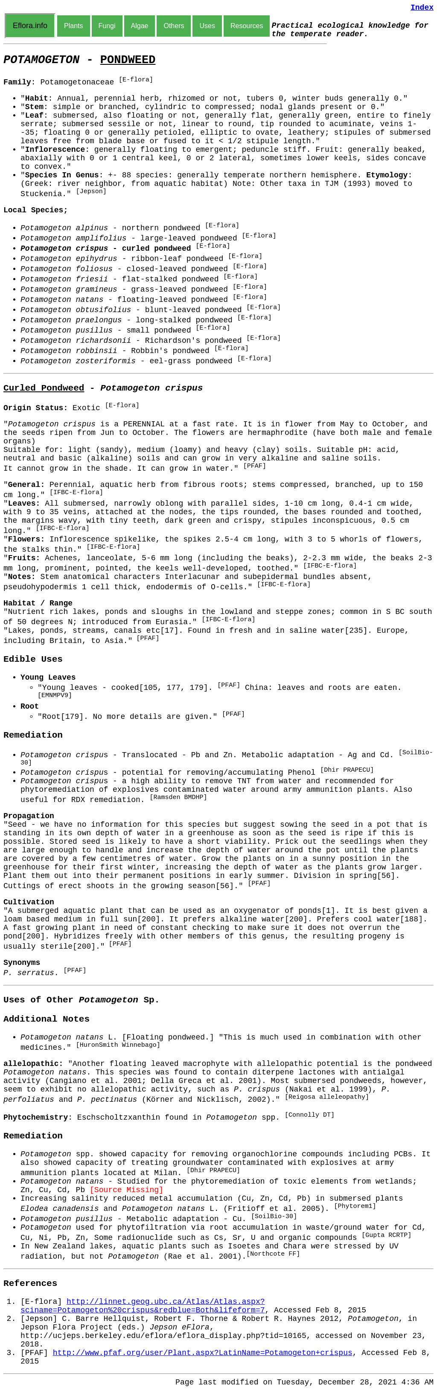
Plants (73, 25)
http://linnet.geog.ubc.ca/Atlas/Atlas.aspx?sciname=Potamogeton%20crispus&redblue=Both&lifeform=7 (142, 1306)
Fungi (107, 25)
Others (173, 25)
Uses (207, 25)
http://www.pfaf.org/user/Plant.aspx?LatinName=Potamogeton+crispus (203, 1353)
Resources (246, 25)
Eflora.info (30, 25)
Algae (140, 25)
